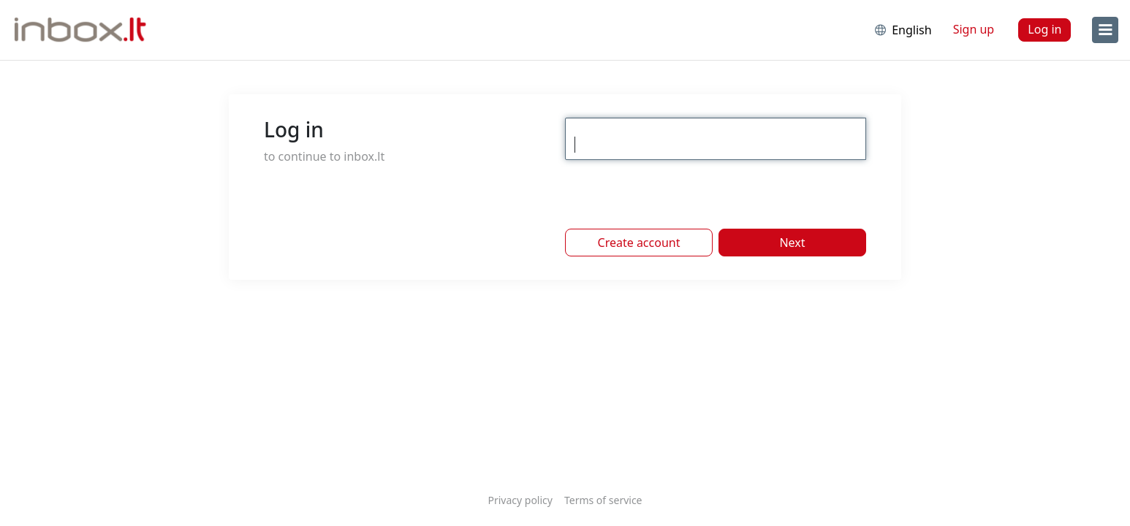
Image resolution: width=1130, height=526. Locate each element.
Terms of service (603, 500)
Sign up (974, 29)
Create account (639, 243)
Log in (1044, 29)
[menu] (1105, 30)
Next (792, 243)
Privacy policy (520, 500)
